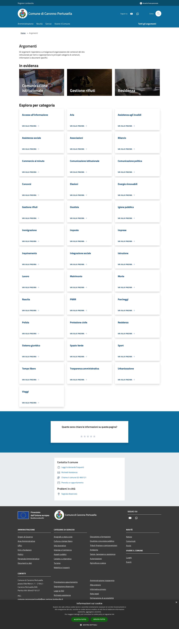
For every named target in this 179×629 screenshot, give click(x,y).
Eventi (129, 562)
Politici (20, 554)
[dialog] (89, 614)
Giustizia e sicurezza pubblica (102, 541)
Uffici (20, 545)
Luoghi (129, 557)
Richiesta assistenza (62, 595)
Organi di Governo (25, 536)
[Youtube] (130, 13)
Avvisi (128, 545)
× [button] (176, 602)
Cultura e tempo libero (63, 541)
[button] (89, 625)
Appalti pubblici (60, 554)
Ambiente (94, 549)
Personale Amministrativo (28, 558)
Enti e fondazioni (25, 549)
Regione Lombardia (26, 3)
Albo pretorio (95, 584)
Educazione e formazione (100, 536)
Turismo (57, 563)
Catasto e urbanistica (62, 558)
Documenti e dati (25, 563)
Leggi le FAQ (59, 590)
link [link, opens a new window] (113, 614)
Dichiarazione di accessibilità (102, 598)
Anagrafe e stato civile (63, 536)
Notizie (129, 536)
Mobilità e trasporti (62, 567)
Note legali (94, 593)
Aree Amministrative (26, 541)
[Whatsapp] (136, 13)
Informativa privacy (98, 589)
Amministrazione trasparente (102, 580)
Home (23, 33)
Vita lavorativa (60, 545)
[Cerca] (158, 13)
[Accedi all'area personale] (149, 3)
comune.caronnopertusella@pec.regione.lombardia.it (40, 599)
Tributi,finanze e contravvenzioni (103, 545)
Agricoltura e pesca (98, 563)
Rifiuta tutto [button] (99, 619)
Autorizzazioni (96, 558)
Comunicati (131, 541)
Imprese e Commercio (63, 549)
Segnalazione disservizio (64, 586)
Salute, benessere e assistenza (102, 554)
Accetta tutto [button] (80, 619)
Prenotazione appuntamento (66, 582)
